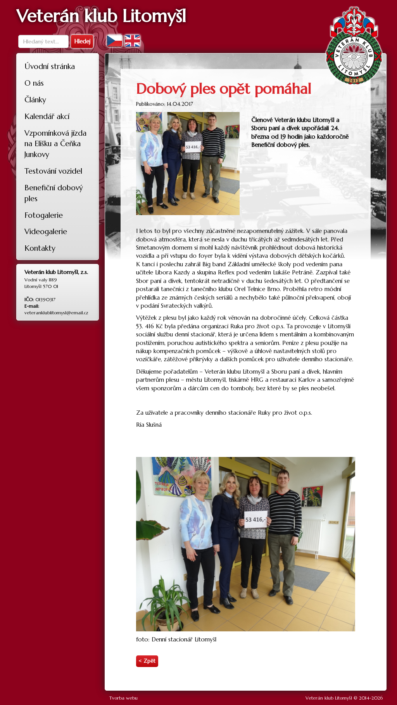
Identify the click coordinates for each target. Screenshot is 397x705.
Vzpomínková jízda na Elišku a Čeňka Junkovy (55, 143)
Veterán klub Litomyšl (329, 698)
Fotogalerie (43, 215)
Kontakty (39, 248)
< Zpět (146, 661)
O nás (34, 83)
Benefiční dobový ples (53, 193)
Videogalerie (45, 231)
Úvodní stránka (49, 66)
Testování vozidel (53, 171)
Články (35, 99)
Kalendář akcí (46, 116)
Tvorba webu (123, 698)
